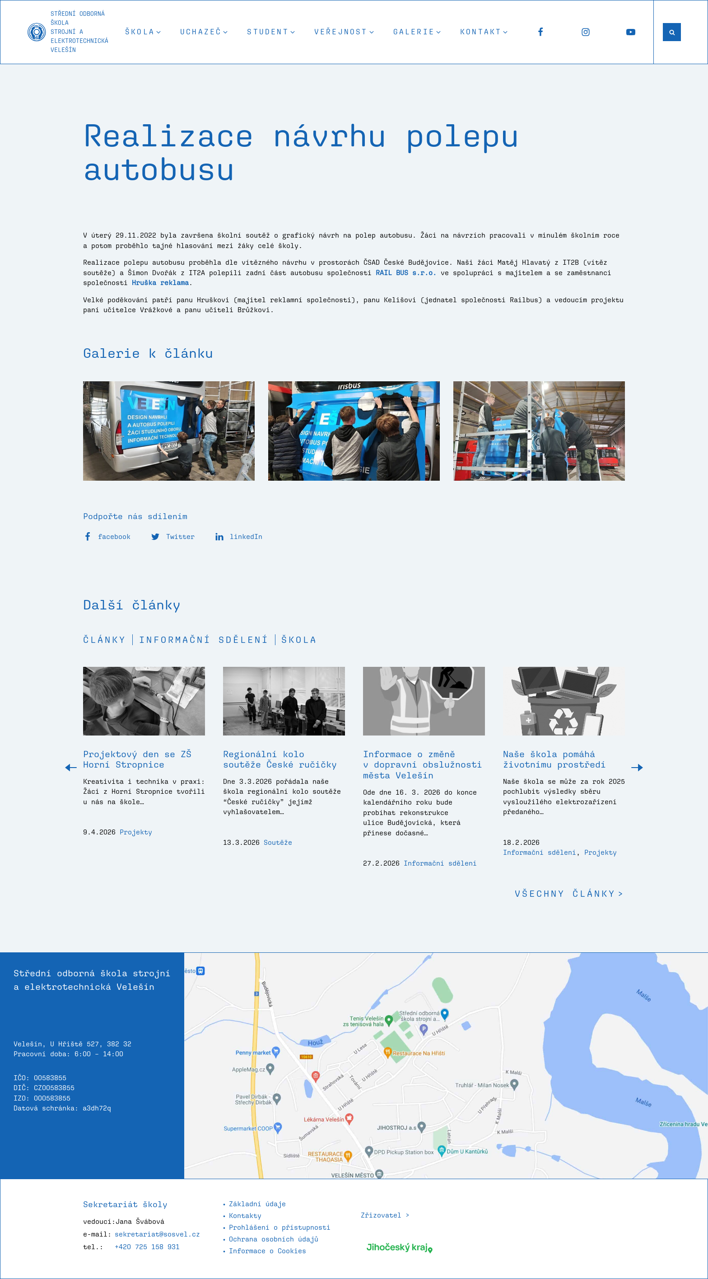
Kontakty (245, 1215)
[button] (143, 32)
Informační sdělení (204, 639)
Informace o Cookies (267, 1251)
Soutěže (278, 842)
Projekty (136, 832)
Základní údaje (257, 1204)
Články (104, 639)
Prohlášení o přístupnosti (280, 1227)
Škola (299, 639)
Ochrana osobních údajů (273, 1239)
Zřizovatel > (385, 1215)
